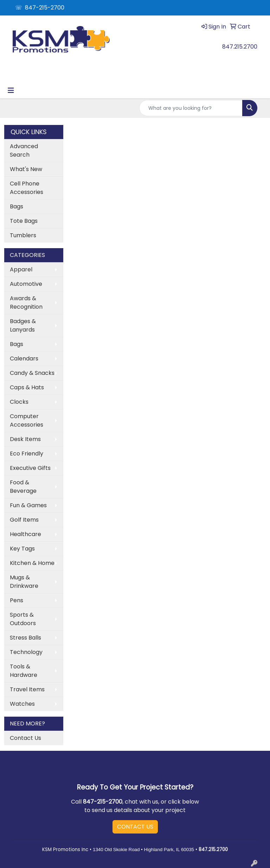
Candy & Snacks (32, 373)
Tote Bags (24, 221)
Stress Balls (25, 638)
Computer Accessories (26, 420)
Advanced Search (24, 150)
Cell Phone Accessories (26, 188)
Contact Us (25, 738)
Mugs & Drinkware (24, 581)
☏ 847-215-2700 (39, 8)
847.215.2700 (239, 47)
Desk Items (25, 439)
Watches (22, 704)
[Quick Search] (191, 108)
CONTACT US (135, 827)
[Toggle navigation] (11, 90)
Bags (16, 206)
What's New (26, 169)
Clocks (19, 402)
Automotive (26, 284)
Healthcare (25, 534)
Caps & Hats (27, 387)
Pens (16, 600)
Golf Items (24, 520)
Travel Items (27, 689)
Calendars (24, 358)
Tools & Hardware (23, 670)
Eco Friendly (26, 453)
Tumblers (23, 235)
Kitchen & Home (32, 563)
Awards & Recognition (26, 302)
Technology (26, 652)
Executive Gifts (30, 468)
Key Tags (22, 549)
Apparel (21, 269)
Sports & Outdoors (23, 619)
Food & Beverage (23, 486)
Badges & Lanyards (23, 325)
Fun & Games (28, 505)
